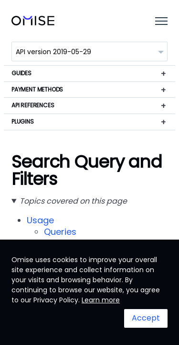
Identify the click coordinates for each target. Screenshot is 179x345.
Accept (146, 317)
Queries (60, 232)
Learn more (101, 300)
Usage (40, 220)
